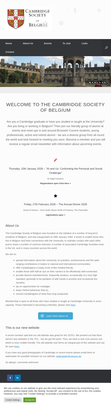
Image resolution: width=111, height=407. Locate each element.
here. (17, 346)
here (73, 305)
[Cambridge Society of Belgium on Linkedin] (17, 378)
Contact (9, 52)
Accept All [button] (29, 400)
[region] (55, 74)
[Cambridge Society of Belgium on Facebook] (10, 378)
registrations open (55, 215)
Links (85, 43)
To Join (67, 43)
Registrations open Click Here (55, 183)
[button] (106, 47)
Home (8, 43)
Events (48, 43)
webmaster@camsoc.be (68, 356)
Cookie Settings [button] (13, 400)
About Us (28, 43)
